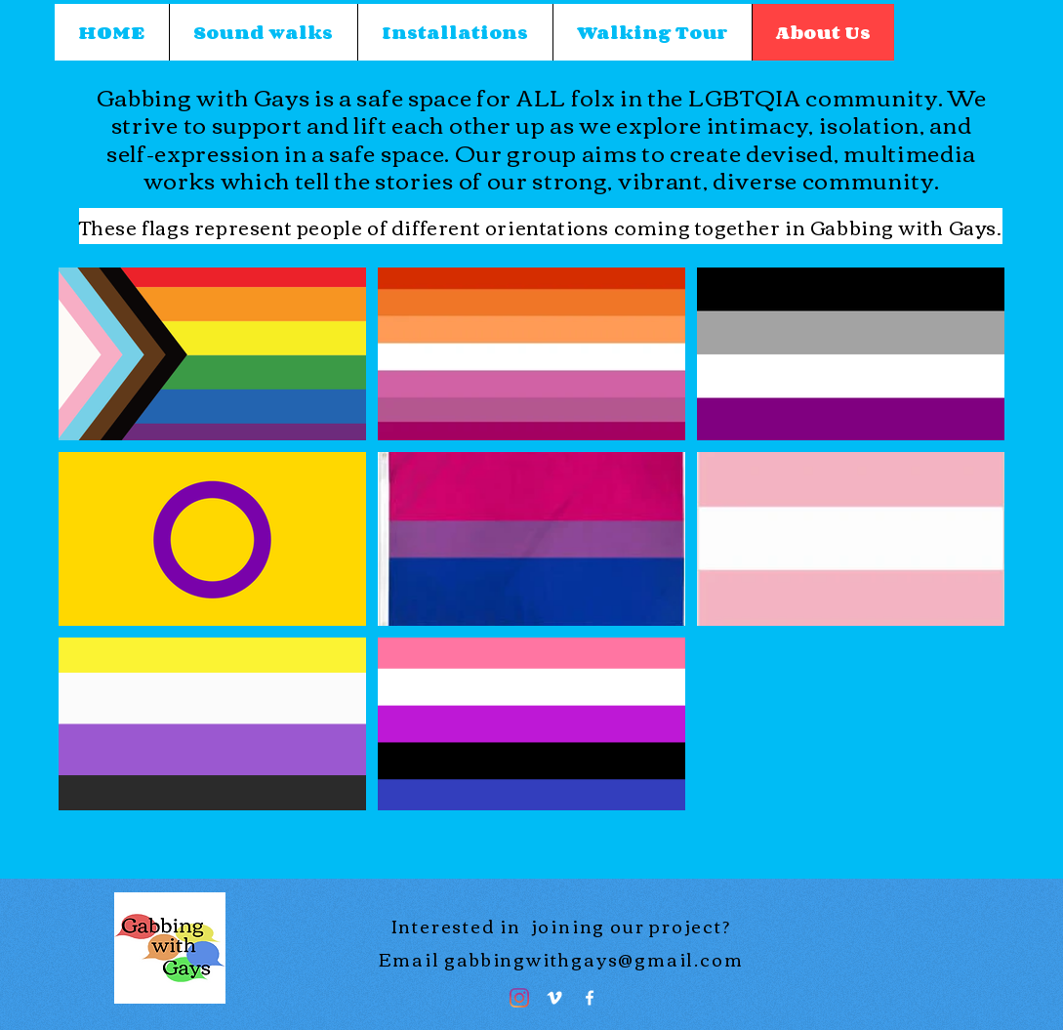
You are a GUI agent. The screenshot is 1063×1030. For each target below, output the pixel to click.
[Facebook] (589, 998)
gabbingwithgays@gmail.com (593, 958)
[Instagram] (519, 998)
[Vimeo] (554, 998)
